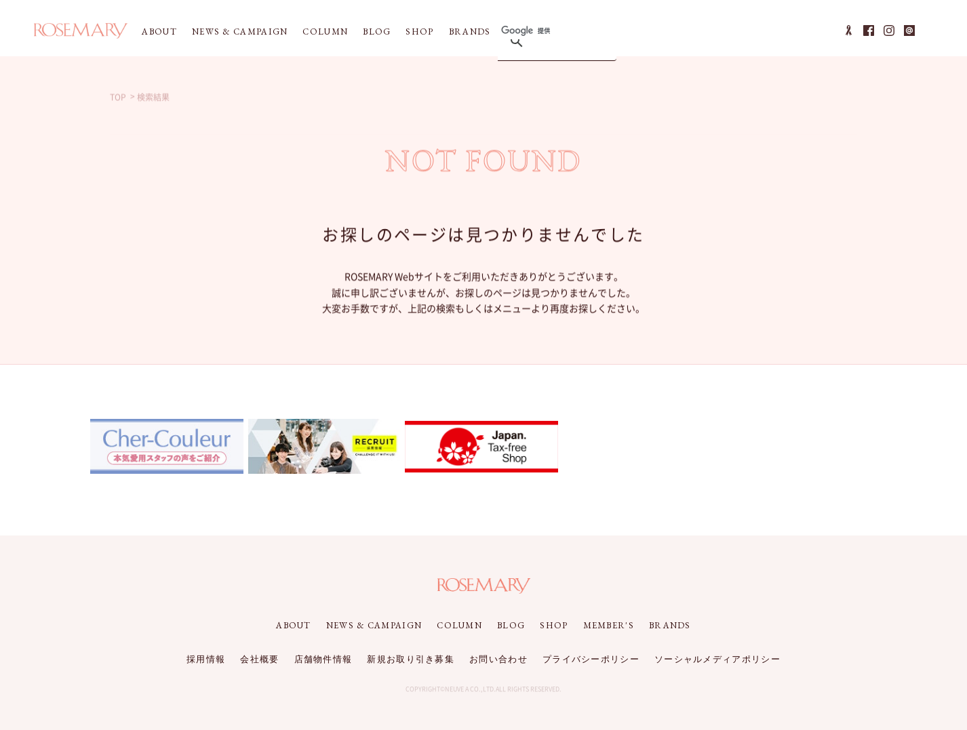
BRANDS (470, 31)
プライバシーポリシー (590, 659)
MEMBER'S (608, 625)
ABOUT (159, 31)
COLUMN (325, 31)
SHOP (419, 31)
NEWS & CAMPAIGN (240, 31)
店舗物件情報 (323, 659)
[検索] (554, 30)
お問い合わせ (498, 659)
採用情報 (205, 659)
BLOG (377, 31)
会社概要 (259, 659)
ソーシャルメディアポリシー (717, 659)
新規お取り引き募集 (410, 659)
